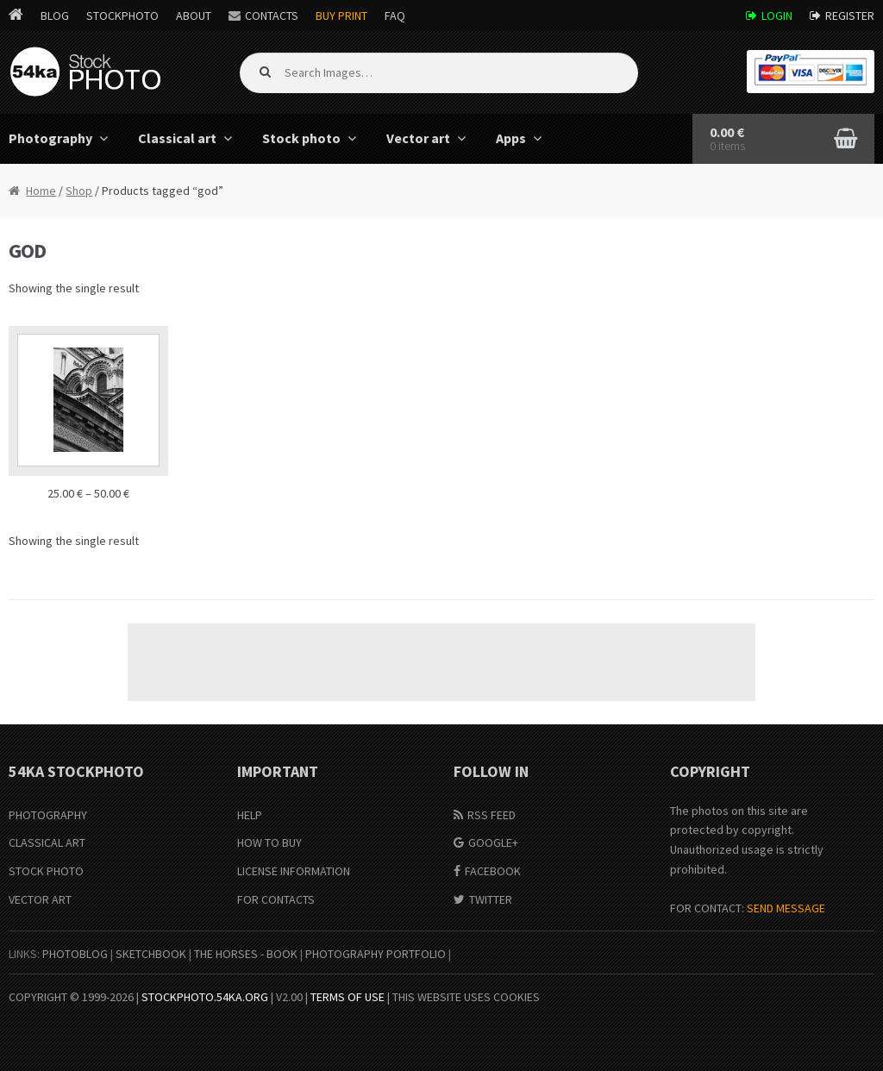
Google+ (493, 842)
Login (776, 15)
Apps (511, 138)
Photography (48, 815)
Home (41, 190)
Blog (55, 15)
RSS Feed (491, 815)
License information (293, 871)
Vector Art (40, 899)
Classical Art (47, 842)
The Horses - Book (245, 953)
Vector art (418, 138)
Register (849, 15)
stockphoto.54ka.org (204, 997)
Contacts (271, 15)
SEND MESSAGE (786, 908)
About (193, 15)
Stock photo (301, 138)
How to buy (269, 842)
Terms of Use (347, 997)
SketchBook (151, 953)
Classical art (177, 138)
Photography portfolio (375, 953)
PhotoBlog (75, 953)
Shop (79, 190)
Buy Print (341, 15)
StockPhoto (122, 15)
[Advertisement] (441, 662)
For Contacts (276, 899)
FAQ (395, 15)
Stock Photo (46, 871)
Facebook (493, 871)
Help (249, 815)
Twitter (490, 899)
